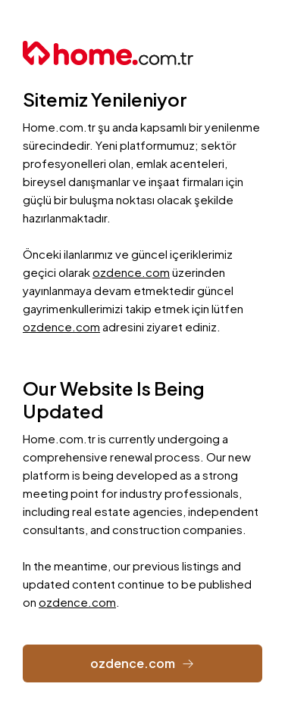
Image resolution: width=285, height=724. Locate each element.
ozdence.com (131, 272)
